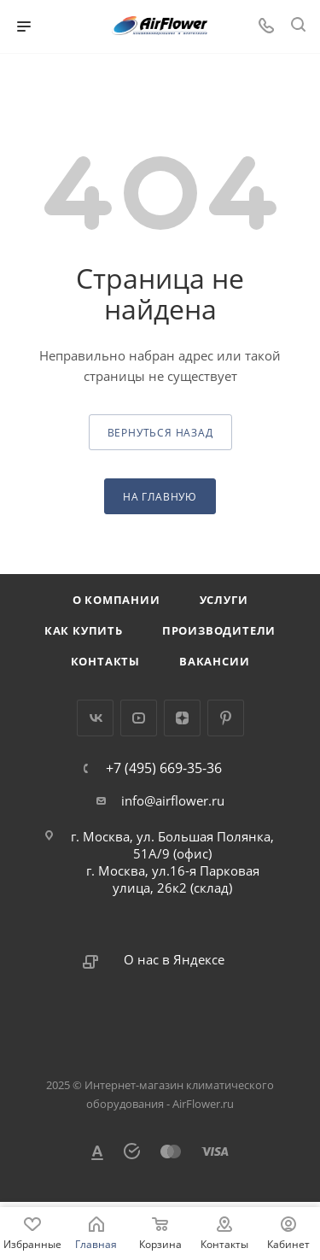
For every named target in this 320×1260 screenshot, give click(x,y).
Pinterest (225, 718)
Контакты (105, 661)
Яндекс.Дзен (182, 718)
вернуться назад (160, 432)
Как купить (83, 630)
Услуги (224, 599)
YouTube (138, 718)
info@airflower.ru (172, 800)
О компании (116, 599)
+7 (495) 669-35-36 (164, 768)
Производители (219, 630)
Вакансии (214, 661)
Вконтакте (95, 718)
